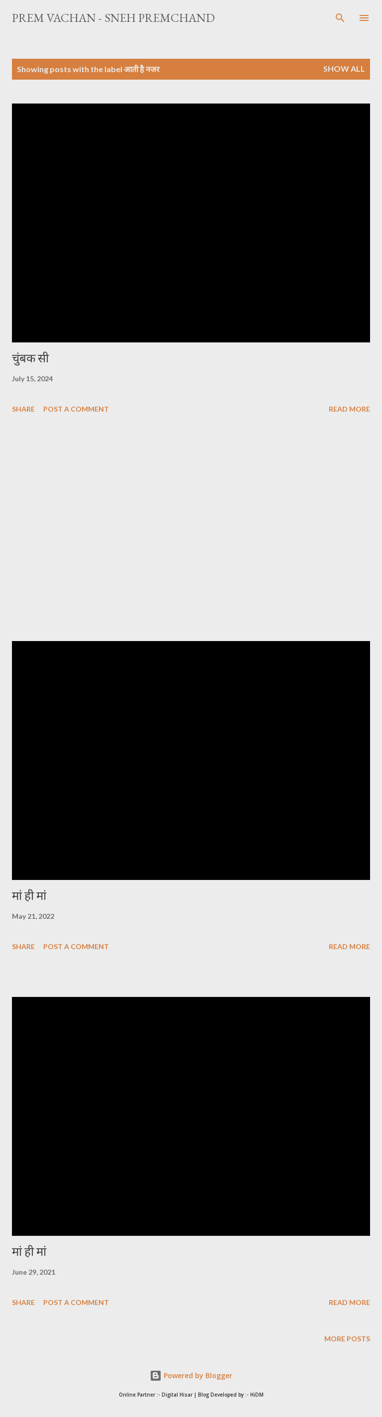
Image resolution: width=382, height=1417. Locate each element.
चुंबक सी (30, 358)
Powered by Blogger (191, 1375)
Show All (344, 68)
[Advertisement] (191, 529)
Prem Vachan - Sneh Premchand (113, 17)
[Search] (340, 18)
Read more (349, 409)
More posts (347, 1338)
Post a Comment (76, 409)
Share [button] (23, 409)
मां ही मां (29, 895)
